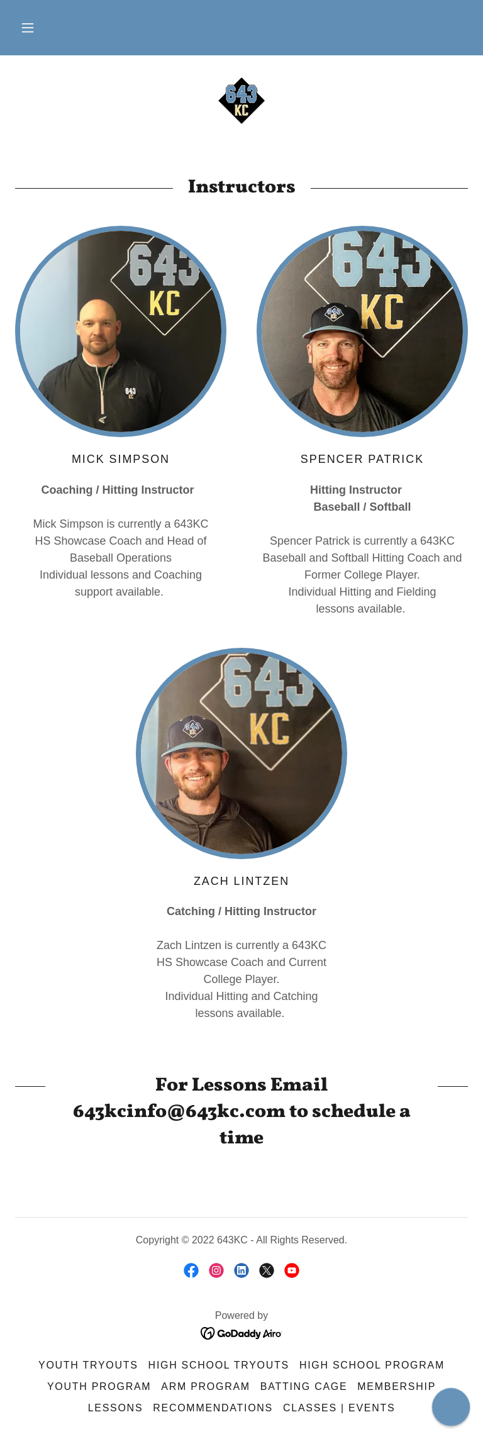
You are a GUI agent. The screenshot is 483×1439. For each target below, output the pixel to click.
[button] (27, 27)
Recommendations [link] (213, 1408)
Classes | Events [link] (339, 1408)
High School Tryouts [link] (218, 1365)
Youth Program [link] (99, 1386)
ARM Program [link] (205, 1386)
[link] (241, 100)
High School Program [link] (372, 1365)
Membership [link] (396, 1386)
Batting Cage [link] (303, 1386)
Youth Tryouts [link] (88, 1365)
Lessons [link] (115, 1408)
